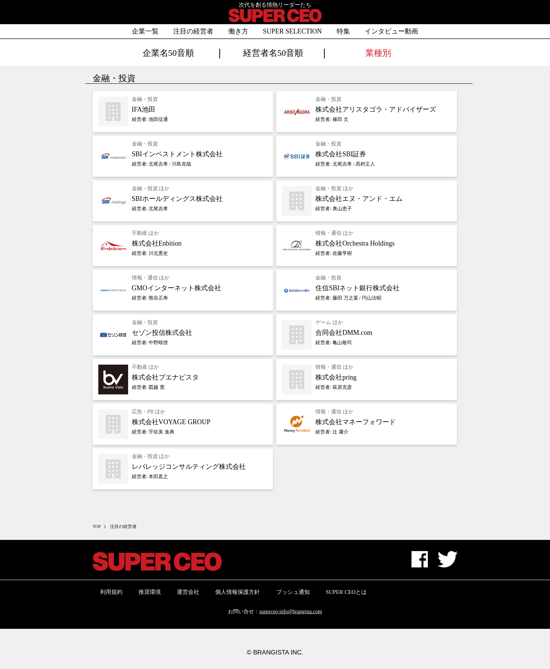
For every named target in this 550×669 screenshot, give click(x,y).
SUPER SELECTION (292, 31)
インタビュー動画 (391, 31)
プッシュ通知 (293, 592)
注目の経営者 (193, 31)
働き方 (238, 31)
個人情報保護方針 (237, 592)
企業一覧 (145, 31)
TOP (97, 526)
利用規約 (111, 592)
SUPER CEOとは (346, 592)
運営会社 (188, 592)
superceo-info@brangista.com (290, 611)
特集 (343, 31)
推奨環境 (150, 592)
